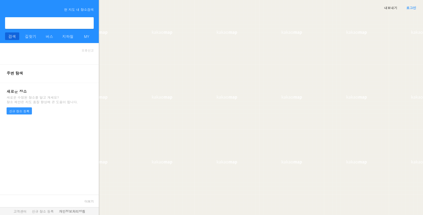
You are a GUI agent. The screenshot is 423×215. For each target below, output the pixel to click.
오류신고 (88, 50)
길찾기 (30, 36)
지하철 (68, 36)
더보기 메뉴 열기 (7, 8)
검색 (87, 23)
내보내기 (390, 7)
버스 (49, 36)
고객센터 (20, 211)
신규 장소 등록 (19, 111)
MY (86, 36)
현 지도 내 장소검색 (76, 9)
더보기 (89, 201)
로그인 (411, 7)
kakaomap (26, 9)
